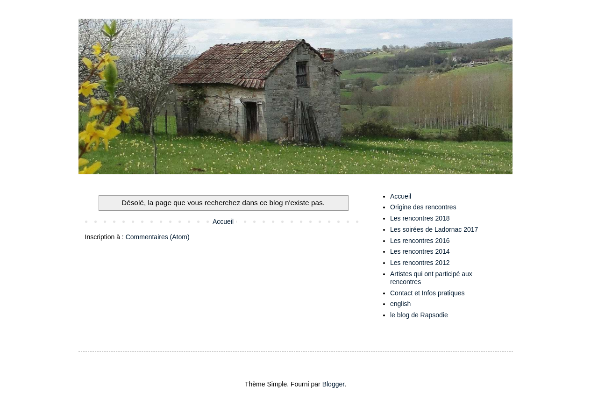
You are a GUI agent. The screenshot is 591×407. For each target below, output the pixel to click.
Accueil (223, 221)
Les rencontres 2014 (420, 251)
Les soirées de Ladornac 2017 (434, 229)
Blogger (333, 384)
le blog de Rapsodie (419, 315)
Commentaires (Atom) (158, 237)
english (400, 303)
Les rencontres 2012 (420, 262)
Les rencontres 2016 (420, 240)
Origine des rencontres (423, 207)
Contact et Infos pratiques (427, 293)
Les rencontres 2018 (420, 218)
